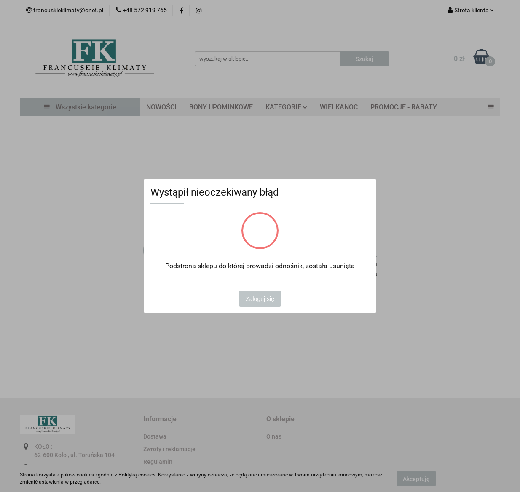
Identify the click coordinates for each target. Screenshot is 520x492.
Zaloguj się (260, 298)
